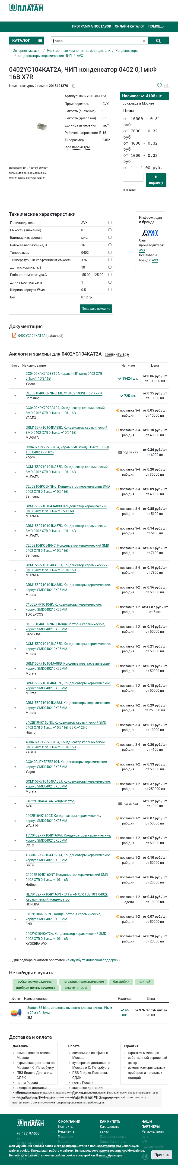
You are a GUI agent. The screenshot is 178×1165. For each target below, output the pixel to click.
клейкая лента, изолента (35, 988)
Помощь (156, 26)
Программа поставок (91, 26)
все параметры (78, 147)
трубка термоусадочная (34, 982)
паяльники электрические (83, 982)
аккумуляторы (75, 988)
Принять (161, 1155)
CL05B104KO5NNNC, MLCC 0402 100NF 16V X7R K (64, 393)
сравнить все (117, 354)
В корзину (156, 180)
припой (144, 982)
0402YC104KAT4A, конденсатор (50, 801)
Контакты (65, 1127)
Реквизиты (67, 1132)
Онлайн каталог (130, 26)
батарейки (121, 982)
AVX (142, 250)
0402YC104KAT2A (31, 336)
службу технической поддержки (95, 960)
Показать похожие (96, 308)
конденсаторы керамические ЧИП (45, 56)
